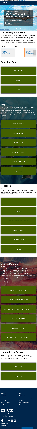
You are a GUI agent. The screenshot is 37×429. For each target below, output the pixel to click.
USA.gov (21, 400)
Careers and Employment (24, 402)
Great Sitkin (28, 51)
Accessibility (3, 393)
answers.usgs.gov (4, 425)
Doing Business (4, 404)
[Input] (26, 3)
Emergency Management (24, 404)
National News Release (11, 11)
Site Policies (3, 395)
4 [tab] (20, 28)
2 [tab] (17, 28)
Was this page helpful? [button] (27, 427)
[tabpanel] (18, 18)
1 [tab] (16, 28)
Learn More (4, 281)
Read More (9, 23)
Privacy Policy (22, 395)
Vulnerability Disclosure (5, 402)
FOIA (20, 393)
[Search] (32, 3)
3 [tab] (19, 28)
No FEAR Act (3, 400)
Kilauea (4, 51)
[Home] (4, 3)
